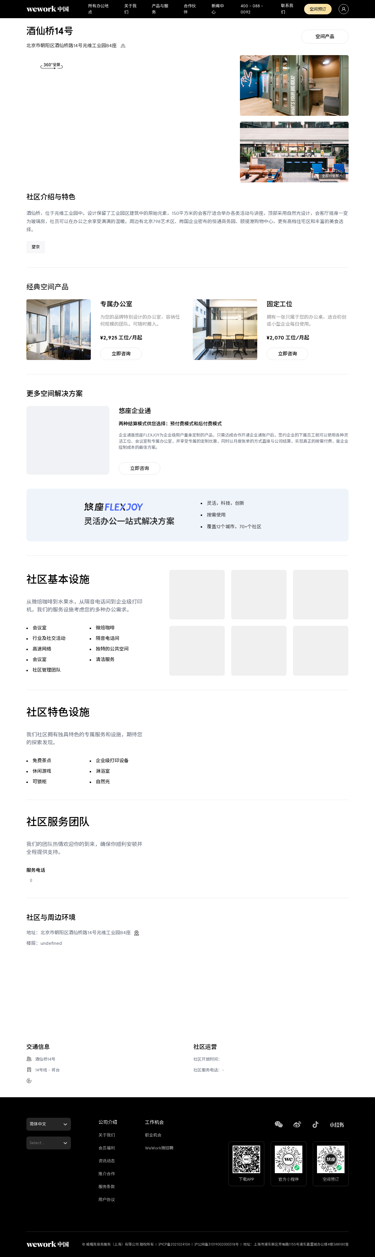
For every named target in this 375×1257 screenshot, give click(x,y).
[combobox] (30, 1124)
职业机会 (153, 1135)
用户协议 (106, 1199)
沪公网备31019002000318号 (216, 1244)
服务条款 (106, 1186)
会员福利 (106, 1148)
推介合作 (106, 1173)
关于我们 (106, 1135)
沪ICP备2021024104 (174, 1244)
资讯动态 (106, 1161)
